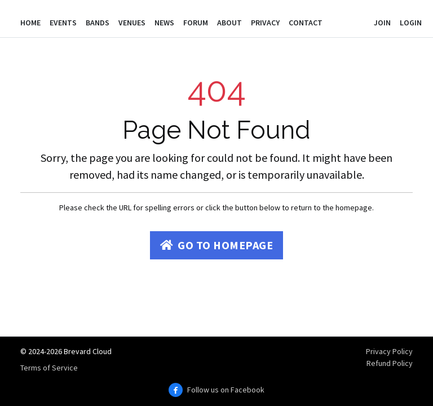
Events (63, 22)
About (229, 22)
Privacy (265, 22)
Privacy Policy (389, 351)
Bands (97, 22)
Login (411, 22)
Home (30, 22)
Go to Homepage (216, 245)
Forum (195, 22)
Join (382, 22)
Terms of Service (49, 368)
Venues (131, 22)
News (164, 22)
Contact (305, 22)
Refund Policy (389, 363)
